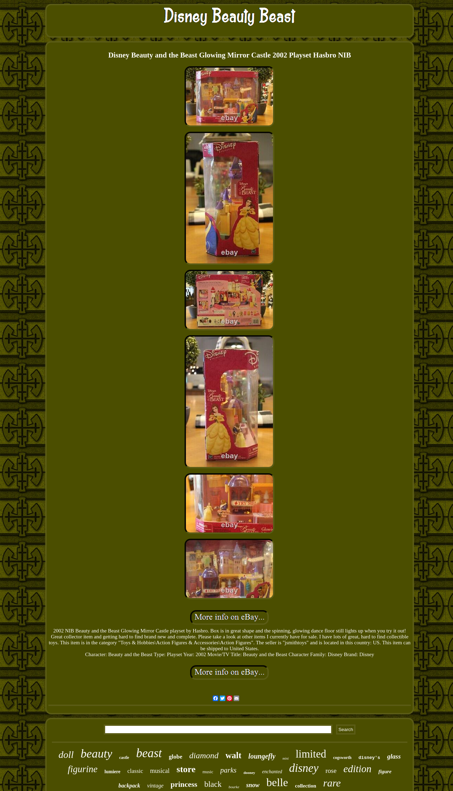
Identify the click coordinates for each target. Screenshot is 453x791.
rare (332, 783)
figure (385, 771)
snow (252, 785)
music (207, 771)
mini (285, 758)
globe (175, 756)
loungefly (261, 756)
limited (311, 754)
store (186, 769)
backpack (129, 786)
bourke (233, 787)
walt (234, 755)
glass (394, 756)
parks (228, 770)
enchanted (272, 771)
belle (277, 782)
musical (160, 770)
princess (184, 784)
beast (149, 753)
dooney (249, 772)
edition (357, 768)
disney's (369, 757)
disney (303, 768)
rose (331, 770)
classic (135, 771)
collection (305, 786)
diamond (204, 755)
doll (66, 754)
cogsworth (342, 757)
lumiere (112, 771)
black (213, 784)
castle (124, 757)
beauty (96, 753)
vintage (155, 786)
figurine (83, 769)
